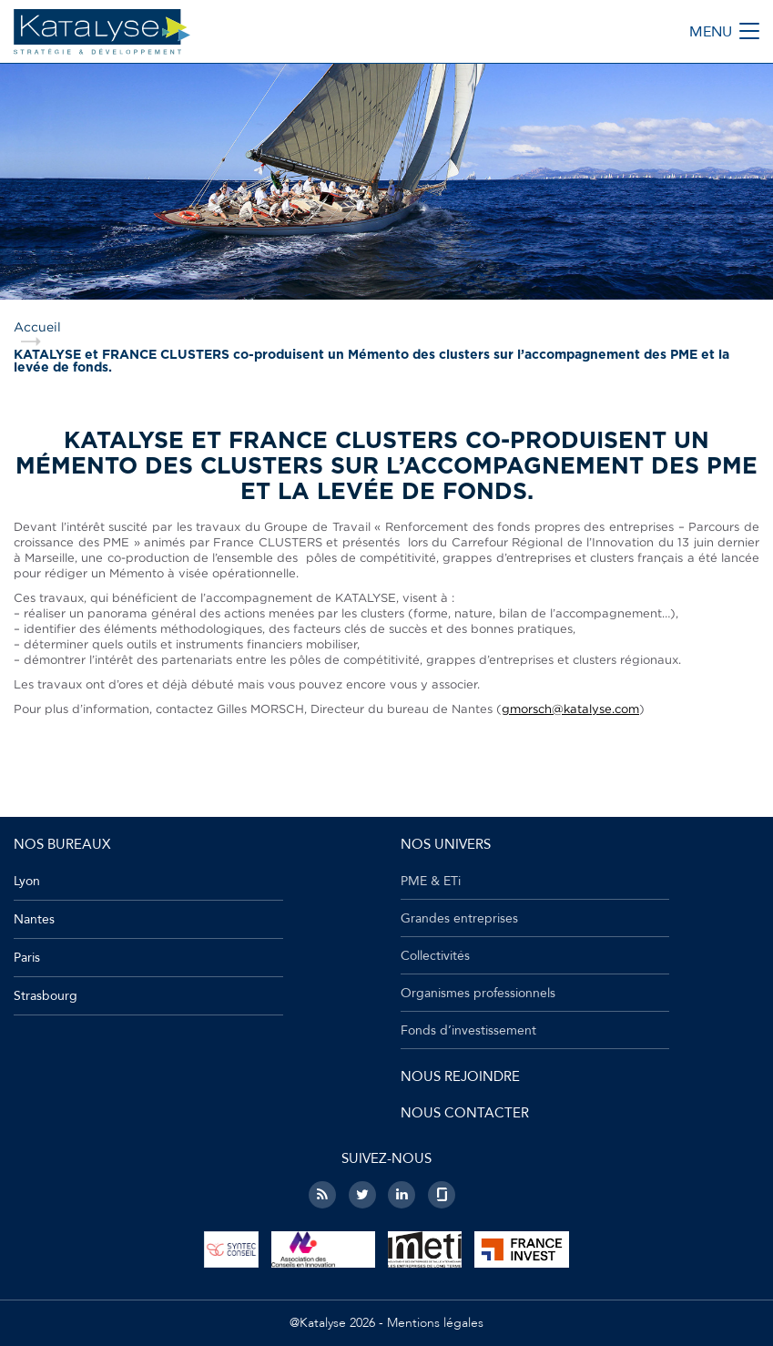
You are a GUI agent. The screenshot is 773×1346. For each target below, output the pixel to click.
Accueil (37, 327)
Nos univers (446, 844)
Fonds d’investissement (468, 1031)
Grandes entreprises (459, 919)
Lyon (27, 881)
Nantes (34, 919)
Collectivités (435, 956)
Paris (27, 957)
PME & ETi (431, 881)
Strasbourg (45, 995)
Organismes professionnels (478, 993)
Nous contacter (465, 1113)
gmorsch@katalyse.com (570, 708)
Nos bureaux (62, 844)
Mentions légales (435, 1322)
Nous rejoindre (460, 1076)
